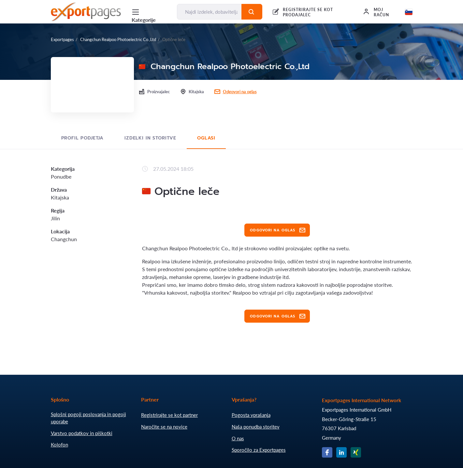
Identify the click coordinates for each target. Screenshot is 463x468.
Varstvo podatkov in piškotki (81, 433)
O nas (238, 438)
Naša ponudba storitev (256, 427)
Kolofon (59, 444)
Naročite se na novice (164, 427)
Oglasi (206, 138)
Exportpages (62, 39)
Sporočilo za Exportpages (259, 450)
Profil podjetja (82, 138)
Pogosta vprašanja (251, 415)
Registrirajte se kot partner (169, 415)
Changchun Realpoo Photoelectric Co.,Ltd (118, 39)
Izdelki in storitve (150, 138)
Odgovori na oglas (240, 91)
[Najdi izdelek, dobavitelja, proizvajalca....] (209, 12)
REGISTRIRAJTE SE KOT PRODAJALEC (308, 12)
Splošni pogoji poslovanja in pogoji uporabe (88, 417)
